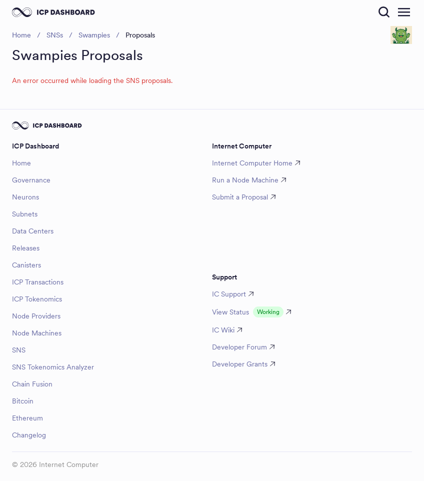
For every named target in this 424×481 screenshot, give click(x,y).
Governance (31, 180)
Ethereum (27, 418)
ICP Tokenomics (37, 299)
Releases (26, 248)
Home (21, 163)
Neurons (25, 197)
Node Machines (37, 333)
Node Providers (36, 316)
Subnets (25, 214)
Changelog (29, 435)
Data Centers (33, 231)
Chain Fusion (32, 384)
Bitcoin (23, 401)
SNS (19, 350)
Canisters (26, 265)
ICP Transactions (38, 282)
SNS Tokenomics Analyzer (53, 367)
